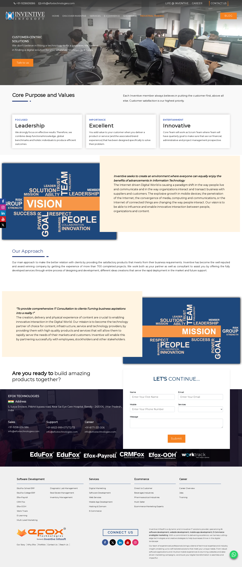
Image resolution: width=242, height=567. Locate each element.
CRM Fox (21, 502)
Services (95, 15)
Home (55, 15)
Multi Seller (139, 502)
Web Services (95, 497)
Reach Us (64, 544)
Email (181, 392)
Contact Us (218, 3)
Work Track (22, 511)
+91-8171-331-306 (95, 427)
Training (183, 497)
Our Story (21, 544)
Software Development (100, 493)
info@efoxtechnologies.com (23, 431)
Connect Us (120, 532)
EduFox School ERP (26, 488)
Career (197, 3)
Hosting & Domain (97, 506)
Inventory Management (61, 497)
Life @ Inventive (177, 3)
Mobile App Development (101, 502)
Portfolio (42, 544)
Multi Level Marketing (27, 520)
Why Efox (31, 544)
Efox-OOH (21, 506)
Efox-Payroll (22, 497)
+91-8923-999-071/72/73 (60, 427)
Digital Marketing (97, 488)
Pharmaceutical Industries (146, 497)
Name (133, 392)
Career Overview (187, 488)
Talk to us (23, 62)
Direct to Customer (143, 488)
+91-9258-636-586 (18, 427)
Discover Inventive (74, 15)
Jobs (181, 493)
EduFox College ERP (26, 493)
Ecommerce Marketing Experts (149, 506)
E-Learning (22, 515)
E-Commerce (112, 15)
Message (134, 416)
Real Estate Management (62, 493)
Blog (228, 15)
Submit (176, 438)
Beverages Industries (144, 493)
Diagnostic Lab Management (64, 488)
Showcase (130, 15)
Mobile (133, 404)
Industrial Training (152, 15)
